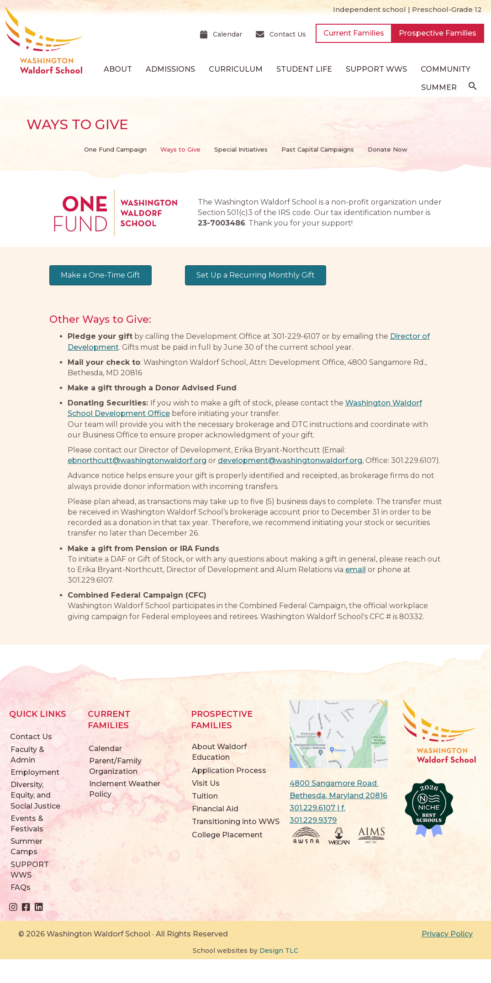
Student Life (304, 69)
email (355, 569)
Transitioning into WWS (236, 821)
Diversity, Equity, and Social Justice (35, 795)
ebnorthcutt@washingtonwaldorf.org (137, 460)
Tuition (205, 796)
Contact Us (31, 736)
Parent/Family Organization (115, 766)
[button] (472, 88)
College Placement (227, 835)
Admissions (170, 69)
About (118, 69)
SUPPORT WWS (376, 69)
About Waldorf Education (219, 752)
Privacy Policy (447, 934)
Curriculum (236, 69)
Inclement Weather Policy (124, 789)
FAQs (21, 887)
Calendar (105, 748)
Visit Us (206, 783)
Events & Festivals (27, 823)
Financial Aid (215, 808)
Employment (35, 772)
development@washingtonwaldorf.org (290, 460)
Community (445, 69)
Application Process (229, 770)
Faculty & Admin (27, 754)
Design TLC (278, 950)
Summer (439, 87)
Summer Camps (26, 846)
